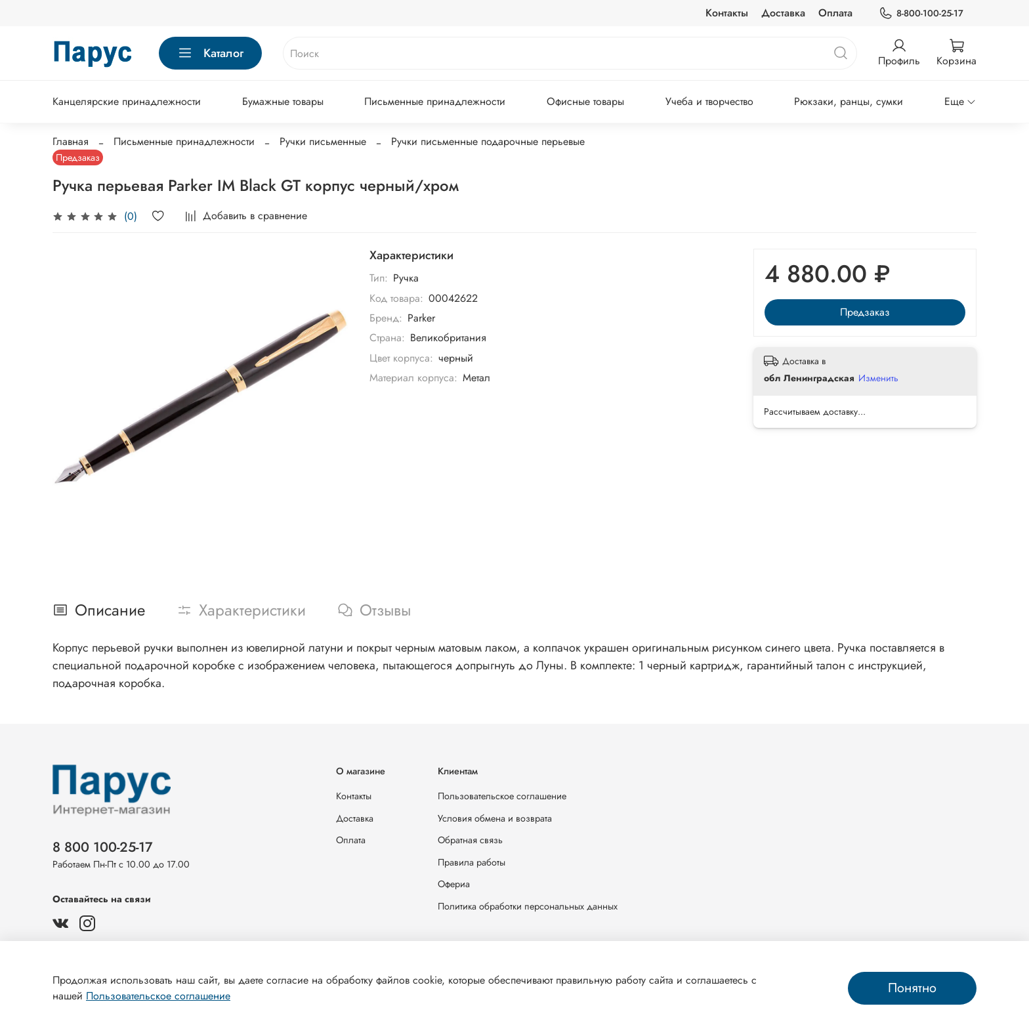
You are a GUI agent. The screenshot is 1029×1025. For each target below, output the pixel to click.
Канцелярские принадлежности (126, 101)
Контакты (726, 12)
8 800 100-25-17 (102, 847)
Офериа (454, 883)
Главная (70, 141)
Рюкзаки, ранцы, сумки (848, 101)
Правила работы (471, 862)
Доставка (783, 12)
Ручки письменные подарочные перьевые (488, 141)
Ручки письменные (323, 141)
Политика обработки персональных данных (528, 906)
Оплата (835, 12)
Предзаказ (865, 312)
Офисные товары (585, 101)
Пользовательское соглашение (502, 796)
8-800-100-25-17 (921, 13)
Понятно (912, 987)
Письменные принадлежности (434, 101)
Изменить (878, 378)
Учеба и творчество (709, 101)
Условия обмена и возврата (495, 818)
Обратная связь (470, 840)
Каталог (210, 53)
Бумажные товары (283, 101)
